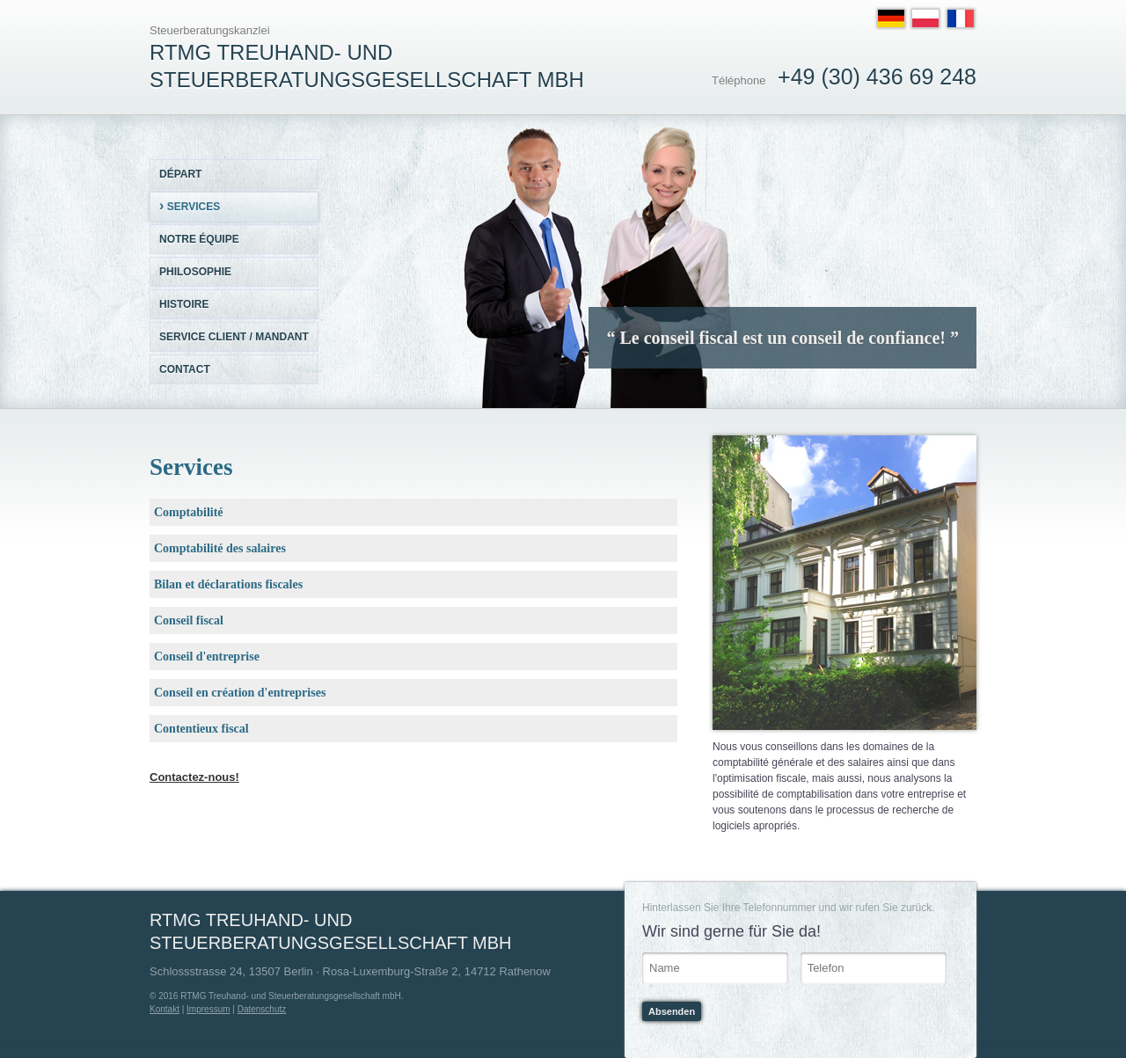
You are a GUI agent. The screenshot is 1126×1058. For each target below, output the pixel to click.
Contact (184, 369)
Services (189, 205)
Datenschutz (262, 1009)
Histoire (183, 304)
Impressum (208, 1009)
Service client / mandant (234, 337)
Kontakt (164, 1009)
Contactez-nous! (194, 777)
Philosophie (195, 272)
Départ (180, 174)
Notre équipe (199, 239)
